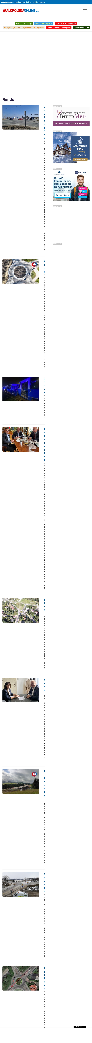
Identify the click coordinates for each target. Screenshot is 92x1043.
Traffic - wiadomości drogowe (59, 28)
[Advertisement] (26, 64)
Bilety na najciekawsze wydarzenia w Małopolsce (24, 28)
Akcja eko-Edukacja (24, 24)
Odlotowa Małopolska (44, 24)
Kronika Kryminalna (81, 28)
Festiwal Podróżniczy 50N (65, 24)
